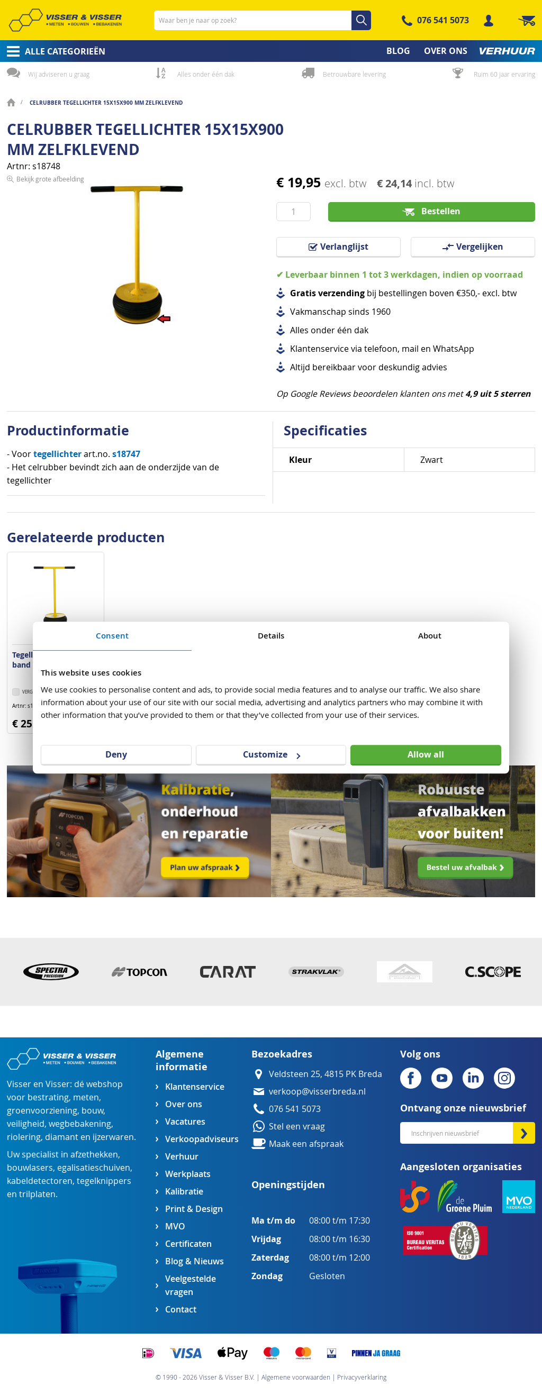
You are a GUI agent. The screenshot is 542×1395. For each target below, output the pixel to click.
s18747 (126, 454)
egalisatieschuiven (93, 1167)
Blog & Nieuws (194, 1261)
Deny (116, 754)
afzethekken (94, 1154)
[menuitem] (52, 51)
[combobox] (262, 20)
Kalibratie (184, 1191)
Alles (299, 330)
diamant (61, 1137)
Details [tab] (271, 635)
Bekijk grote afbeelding (50, 343)
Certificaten (188, 1244)
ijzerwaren (113, 1137)
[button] (29, 692)
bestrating (48, 1097)
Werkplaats (188, 1174)
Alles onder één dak (205, 74)
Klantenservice (194, 1086)
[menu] (271, 51)
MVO (175, 1226)
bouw (92, 1110)
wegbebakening (80, 1123)
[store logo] (65, 20)
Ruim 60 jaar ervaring (504, 74)
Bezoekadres (281, 1054)
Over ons (183, 1104)
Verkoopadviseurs (201, 1139)
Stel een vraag (297, 1126)
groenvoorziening (42, 1110)
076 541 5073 (443, 20)
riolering (24, 1137)
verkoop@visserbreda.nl (317, 1091)
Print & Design (194, 1209)
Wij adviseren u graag (58, 74)
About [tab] (430, 635)
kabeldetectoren (40, 1181)
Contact (180, 1309)
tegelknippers (104, 1181)
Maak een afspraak (306, 1144)
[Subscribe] (524, 1133)
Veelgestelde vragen (190, 1285)
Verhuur (181, 1156)
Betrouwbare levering (354, 74)
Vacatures (185, 1121)
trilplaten (37, 1194)
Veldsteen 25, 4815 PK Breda (325, 1074)
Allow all (426, 754)
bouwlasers (30, 1167)
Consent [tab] (112, 635)
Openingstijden (288, 1184)
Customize (271, 754)
